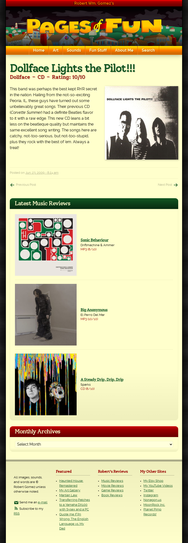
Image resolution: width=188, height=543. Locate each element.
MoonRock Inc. (154, 505)
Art (56, 50)
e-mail (42, 502)
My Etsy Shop (153, 481)
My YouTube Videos (158, 485)
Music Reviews (112, 481)
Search (148, 50)
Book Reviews (111, 495)
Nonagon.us (152, 500)
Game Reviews (112, 490)
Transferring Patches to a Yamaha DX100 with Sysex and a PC (74, 504)
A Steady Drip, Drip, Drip (102, 379)
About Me (124, 50)
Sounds (74, 50)
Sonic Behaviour (94, 240)
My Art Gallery (69, 490)
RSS (17, 513)
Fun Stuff (98, 50)
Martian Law (68, 495)
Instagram (150, 495)
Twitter (148, 490)
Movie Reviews (112, 485)
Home (39, 50)
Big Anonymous (94, 310)
